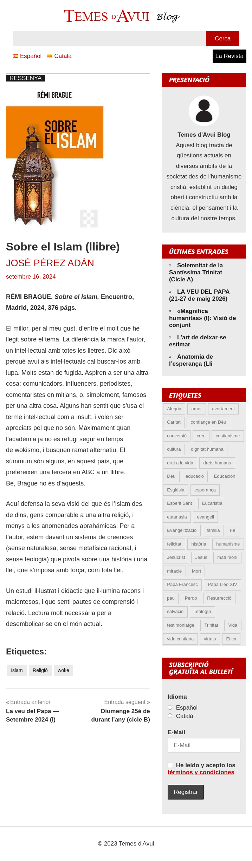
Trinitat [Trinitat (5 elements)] (211, 625)
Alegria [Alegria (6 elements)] (174, 408)
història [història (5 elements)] (199, 544)
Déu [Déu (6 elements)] (171, 476)
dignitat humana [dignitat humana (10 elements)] (207, 449)
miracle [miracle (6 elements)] (174, 571)
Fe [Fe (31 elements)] (232, 530)
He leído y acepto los (201, 769)
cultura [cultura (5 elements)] (174, 449)
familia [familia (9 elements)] (213, 530)
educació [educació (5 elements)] (195, 476)
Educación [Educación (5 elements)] (224, 476)
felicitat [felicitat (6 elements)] (174, 544)
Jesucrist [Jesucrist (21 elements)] (176, 557)
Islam (16, 670)
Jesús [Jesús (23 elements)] (201, 557)
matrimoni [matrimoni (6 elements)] (227, 557)
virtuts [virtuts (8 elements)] (210, 638)
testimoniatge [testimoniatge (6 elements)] (180, 625)
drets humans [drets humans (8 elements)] (217, 462)
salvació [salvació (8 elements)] (175, 611)
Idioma (177, 696)
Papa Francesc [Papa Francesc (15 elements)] (182, 584)
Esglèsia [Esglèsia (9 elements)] (175, 490)
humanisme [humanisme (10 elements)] (228, 544)
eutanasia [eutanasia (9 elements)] (177, 517)
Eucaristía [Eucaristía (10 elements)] (212, 503)
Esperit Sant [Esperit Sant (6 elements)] (179, 503)
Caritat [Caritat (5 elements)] (173, 422)
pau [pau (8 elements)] (171, 598)
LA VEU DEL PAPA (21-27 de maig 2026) (199, 295)
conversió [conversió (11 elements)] (177, 435)
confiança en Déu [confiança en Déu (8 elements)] (208, 422)
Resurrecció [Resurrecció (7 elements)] (219, 598)
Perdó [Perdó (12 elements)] (191, 598)
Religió (40, 670)
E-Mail (176, 732)
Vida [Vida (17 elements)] (232, 625)
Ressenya (25, 78)
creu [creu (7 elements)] (201, 435)
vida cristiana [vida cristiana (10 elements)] (180, 638)
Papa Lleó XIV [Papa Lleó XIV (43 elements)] (222, 584)
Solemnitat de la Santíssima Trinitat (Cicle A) (196, 272)
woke (63, 670)
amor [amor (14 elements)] (197, 408)
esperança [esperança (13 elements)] (205, 490)
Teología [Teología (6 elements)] (202, 611)
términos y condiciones (201, 772)
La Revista (229, 56)
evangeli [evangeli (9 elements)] (205, 517)
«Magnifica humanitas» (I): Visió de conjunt (202, 318)
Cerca (223, 38)
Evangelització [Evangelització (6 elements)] (181, 530)
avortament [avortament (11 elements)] (223, 408)
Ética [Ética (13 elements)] (231, 638)
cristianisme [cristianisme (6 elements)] (228, 435)
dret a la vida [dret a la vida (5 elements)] (180, 462)
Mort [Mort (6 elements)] (196, 571)
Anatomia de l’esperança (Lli (191, 360)
